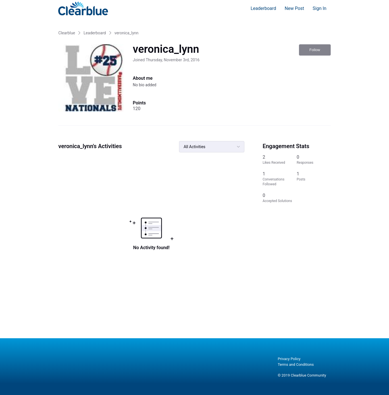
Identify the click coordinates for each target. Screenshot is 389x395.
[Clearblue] (83, 8)
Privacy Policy (289, 359)
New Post (294, 8)
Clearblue (66, 33)
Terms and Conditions (296, 364)
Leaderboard (263, 8)
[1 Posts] (314, 179)
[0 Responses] (314, 159)
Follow (314, 50)
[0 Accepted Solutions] (280, 197)
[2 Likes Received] (280, 159)
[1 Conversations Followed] (280, 179)
